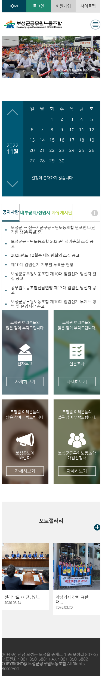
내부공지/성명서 (35, 212)
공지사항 (10, 212)
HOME (14, 6)
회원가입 (63, 6)
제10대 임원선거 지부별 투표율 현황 (42, 264)
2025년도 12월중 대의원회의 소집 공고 (45, 255)
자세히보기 (25, 381)
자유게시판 (62, 212)
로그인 (38, 6)
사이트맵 (88, 6)
